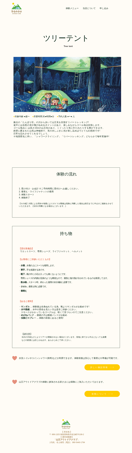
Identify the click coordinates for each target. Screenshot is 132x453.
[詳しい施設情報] (102, 367)
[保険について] (102, 394)
